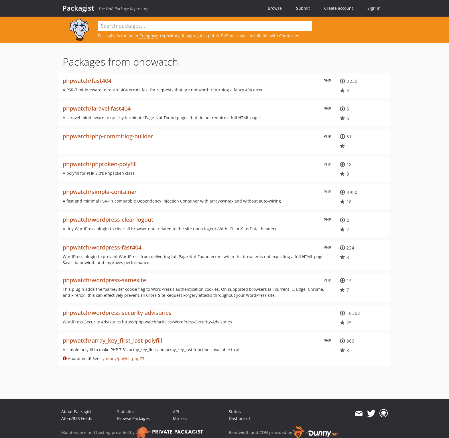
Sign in (374, 8)
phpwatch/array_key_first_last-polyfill (112, 340)
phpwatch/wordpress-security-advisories (117, 313)
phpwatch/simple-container (100, 192)
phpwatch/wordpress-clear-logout (108, 219)
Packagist (78, 8)
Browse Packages (133, 418)
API (176, 411)
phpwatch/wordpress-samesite (104, 280)
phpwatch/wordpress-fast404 (102, 247)
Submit (303, 8)
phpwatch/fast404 (87, 81)
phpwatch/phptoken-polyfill (100, 164)
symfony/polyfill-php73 (122, 358)
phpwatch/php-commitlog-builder (108, 136)
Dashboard (239, 418)
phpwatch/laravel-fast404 (97, 108)
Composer (149, 35)
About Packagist (76, 411)
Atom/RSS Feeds (76, 418)
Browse (275, 8)
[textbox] (205, 26)
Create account (338, 8)
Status (235, 411)
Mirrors (180, 418)
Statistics (125, 411)
